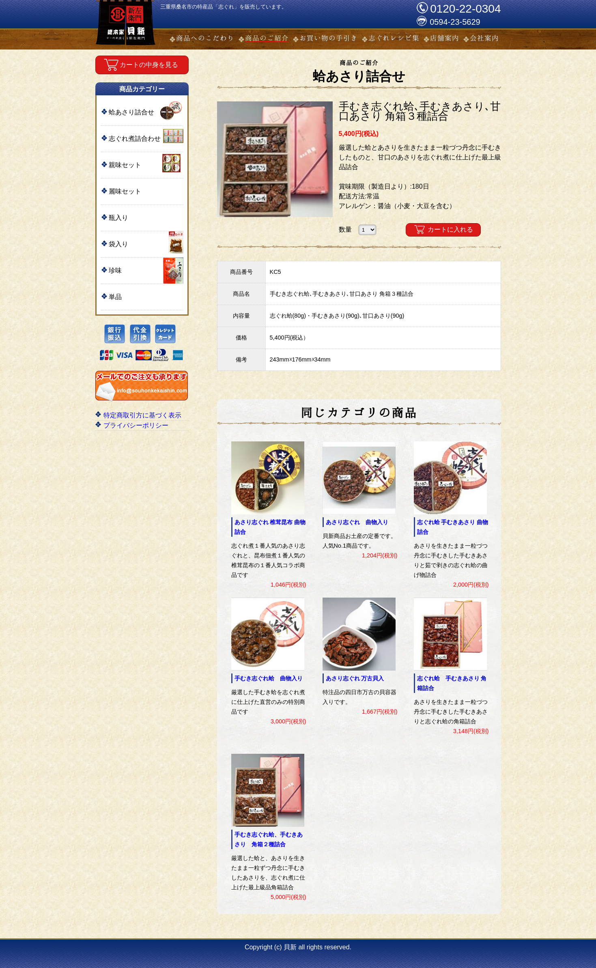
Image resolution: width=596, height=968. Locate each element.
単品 (115, 296)
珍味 (115, 270)
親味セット (125, 164)
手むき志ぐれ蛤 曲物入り (269, 678)
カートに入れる (450, 229)
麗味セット (125, 191)
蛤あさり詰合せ (131, 112)
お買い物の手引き (328, 37)
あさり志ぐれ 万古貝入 (355, 678)
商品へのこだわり (205, 37)
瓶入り (118, 217)
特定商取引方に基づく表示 (142, 415)
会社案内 (484, 37)
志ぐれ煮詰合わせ (135, 138)
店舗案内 (444, 37)
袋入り (118, 244)
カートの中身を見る (149, 64)
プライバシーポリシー (135, 425)
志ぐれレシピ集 (394, 37)
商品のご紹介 (267, 37)
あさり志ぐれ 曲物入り (357, 522)
